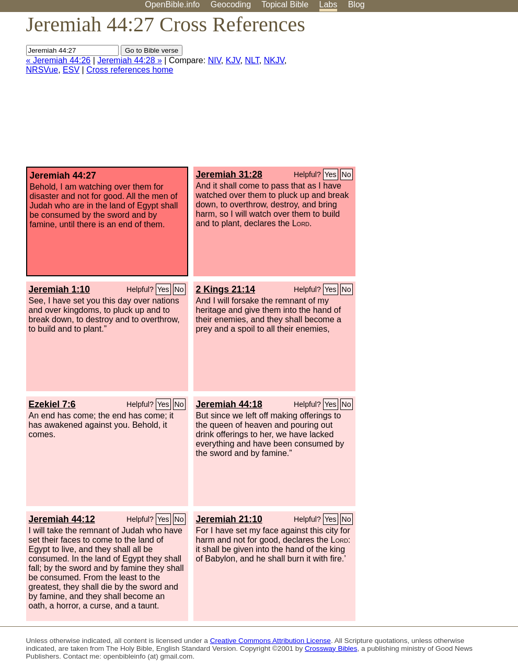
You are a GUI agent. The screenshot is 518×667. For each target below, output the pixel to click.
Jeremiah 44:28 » (129, 60)
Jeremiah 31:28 (229, 174)
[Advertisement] (412, 93)
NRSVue (42, 69)
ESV (71, 69)
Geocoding (231, 4)
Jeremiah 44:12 (62, 519)
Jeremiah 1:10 (59, 289)
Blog (356, 4)
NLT (252, 60)
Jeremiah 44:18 (229, 404)
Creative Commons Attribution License (270, 641)
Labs (328, 4)
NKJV (274, 60)
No (346, 174)
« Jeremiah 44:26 (58, 60)
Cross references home (129, 69)
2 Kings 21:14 (225, 289)
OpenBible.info (172, 4)
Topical (284, 4)
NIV (214, 60)
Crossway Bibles (331, 648)
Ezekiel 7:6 (52, 404)
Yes (331, 174)
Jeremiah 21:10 (229, 519)
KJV (233, 60)
